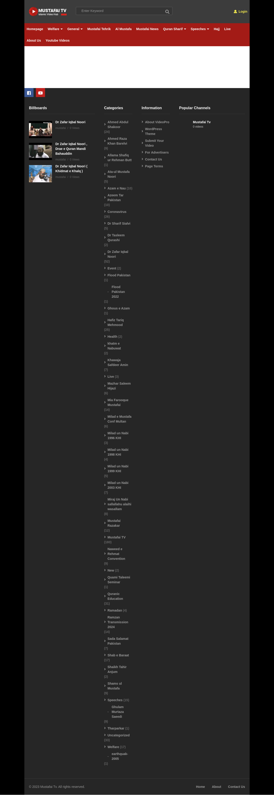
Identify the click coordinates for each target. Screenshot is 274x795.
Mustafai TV (117, 537)
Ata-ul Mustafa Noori (119, 174)
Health (112, 336)
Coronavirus (117, 212)
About (216, 787)
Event (112, 268)
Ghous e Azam (119, 308)
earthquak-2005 (120, 756)
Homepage (35, 29)
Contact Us (153, 159)
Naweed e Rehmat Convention (116, 554)
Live (227, 29)
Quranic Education (115, 596)
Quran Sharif (174, 29)
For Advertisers (157, 152)
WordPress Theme (153, 131)
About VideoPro (157, 122)
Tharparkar (116, 728)
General (75, 29)
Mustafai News (147, 29)
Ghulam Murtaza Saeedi (118, 711)
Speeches (200, 29)
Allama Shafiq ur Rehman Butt (120, 157)
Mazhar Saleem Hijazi (119, 386)
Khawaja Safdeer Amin (118, 362)
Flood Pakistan (119, 275)
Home (200, 787)
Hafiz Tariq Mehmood (116, 322)
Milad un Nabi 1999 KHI (118, 468)
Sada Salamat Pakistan (118, 641)
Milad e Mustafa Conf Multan (119, 419)
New (111, 570)
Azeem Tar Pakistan (116, 197)
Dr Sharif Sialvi (119, 223)
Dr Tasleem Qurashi (116, 237)
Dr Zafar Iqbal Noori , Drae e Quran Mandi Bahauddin (71, 148)
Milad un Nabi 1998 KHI (118, 452)
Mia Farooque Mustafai (118, 402)
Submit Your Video (154, 143)
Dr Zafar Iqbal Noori (70, 122)
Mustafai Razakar (114, 523)
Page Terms (154, 166)
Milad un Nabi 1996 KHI (118, 435)
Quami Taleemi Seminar (119, 579)
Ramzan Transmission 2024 (118, 622)
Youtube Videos (58, 40)
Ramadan (115, 610)
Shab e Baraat (118, 655)
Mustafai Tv (202, 122)
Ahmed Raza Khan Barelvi (117, 141)
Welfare (55, 29)
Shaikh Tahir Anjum (117, 669)
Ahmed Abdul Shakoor (118, 124)
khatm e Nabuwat (114, 346)
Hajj (217, 29)
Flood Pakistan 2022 (118, 291)
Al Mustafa (123, 29)
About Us (34, 40)
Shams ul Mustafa (115, 686)
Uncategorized (119, 735)
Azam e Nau (117, 188)
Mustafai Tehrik (99, 29)
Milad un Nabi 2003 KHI (118, 485)
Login (240, 11)
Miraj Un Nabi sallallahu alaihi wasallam (119, 504)
